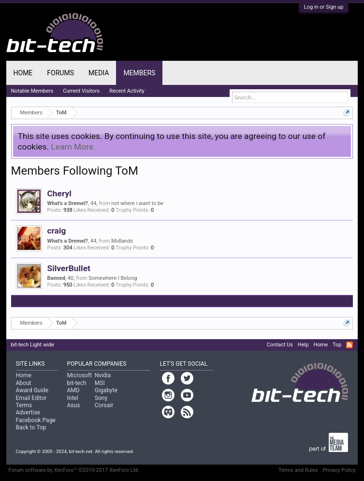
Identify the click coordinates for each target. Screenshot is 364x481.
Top (337, 345)
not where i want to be (137, 203)
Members (139, 73)
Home (23, 73)
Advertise (28, 412)
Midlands (122, 241)
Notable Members (32, 91)
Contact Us (280, 345)
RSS (349, 345)
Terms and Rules (298, 470)
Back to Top (31, 427)
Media (98, 73)
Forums (60, 73)
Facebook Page (36, 420)
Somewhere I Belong (112, 278)
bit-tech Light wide (33, 345)
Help (303, 345)
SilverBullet (68, 268)
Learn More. (73, 146)
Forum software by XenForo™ (74, 470)
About (23, 383)
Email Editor (31, 398)
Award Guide (32, 390)
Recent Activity (127, 91)
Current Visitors (81, 91)
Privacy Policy (339, 470)
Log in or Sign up (324, 7)
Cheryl (59, 193)
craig (56, 230)
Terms (24, 405)
